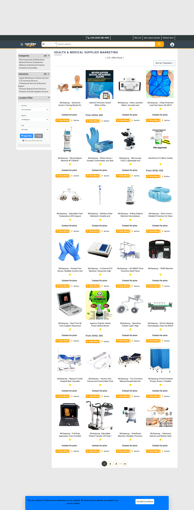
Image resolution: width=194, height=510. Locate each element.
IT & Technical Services (28, 81)
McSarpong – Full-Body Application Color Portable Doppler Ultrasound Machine (70, 436)
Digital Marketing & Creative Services (34, 78)
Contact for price (69, 115)
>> (125, 463)
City (22, 125)
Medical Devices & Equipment (31, 62)
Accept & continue (145, 501)
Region (23, 115)
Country (24, 105)
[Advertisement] (75, 17)
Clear (38, 136)
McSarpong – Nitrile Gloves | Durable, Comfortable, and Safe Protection (100, 160)
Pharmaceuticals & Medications (32, 60)
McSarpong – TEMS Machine (160, 268)
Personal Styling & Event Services (32, 89)
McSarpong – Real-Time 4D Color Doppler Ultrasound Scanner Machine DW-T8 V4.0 (70, 325)
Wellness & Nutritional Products (32, 65)
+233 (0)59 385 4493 (98, 38)
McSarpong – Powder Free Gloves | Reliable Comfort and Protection (69, 271)
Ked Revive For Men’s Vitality (160, 158)
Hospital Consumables (28, 68)
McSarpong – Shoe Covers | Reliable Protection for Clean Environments (160, 216)
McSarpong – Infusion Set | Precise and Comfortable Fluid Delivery (100, 381)
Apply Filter (26, 136)
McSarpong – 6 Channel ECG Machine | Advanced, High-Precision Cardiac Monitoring (100, 271)
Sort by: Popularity (163, 63)
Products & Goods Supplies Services (33, 92)
